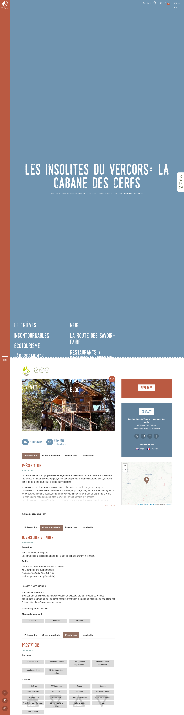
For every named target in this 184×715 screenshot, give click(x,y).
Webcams (145, 5)
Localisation (88, 456)
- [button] (125, 470)
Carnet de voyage (157, 5)
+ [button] (125, 466)
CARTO (168, 504)
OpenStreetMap (150, 504)
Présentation (30, 528)
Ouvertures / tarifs (51, 456)
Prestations (71, 456)
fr (166, 6)
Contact (137, 6)
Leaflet (140, 504)
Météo (151, 5)
